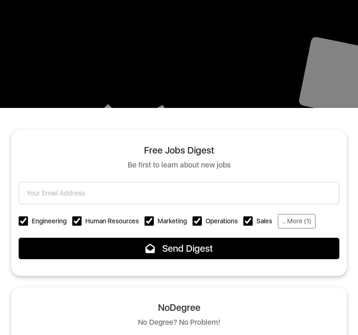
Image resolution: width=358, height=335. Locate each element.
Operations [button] (222, 221)
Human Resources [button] (112, 221)
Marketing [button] (172, 221)
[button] (23, 221)
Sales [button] (264, 221)
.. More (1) (296, 221)
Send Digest (179, 248)
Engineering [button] (49, 221)
